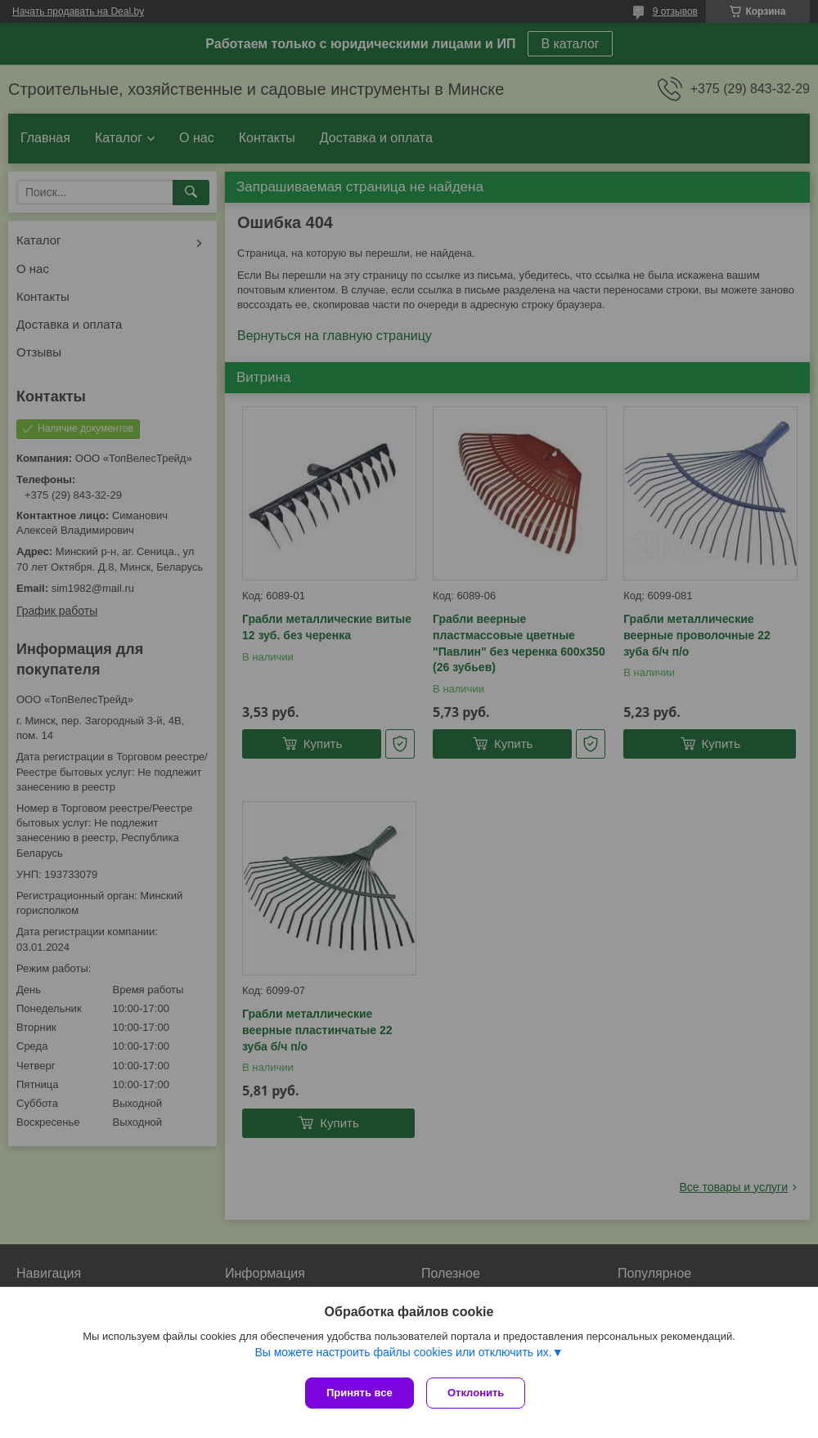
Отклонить (480, 1392)
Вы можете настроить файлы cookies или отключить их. (402, 1355)
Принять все (359, 1392)
